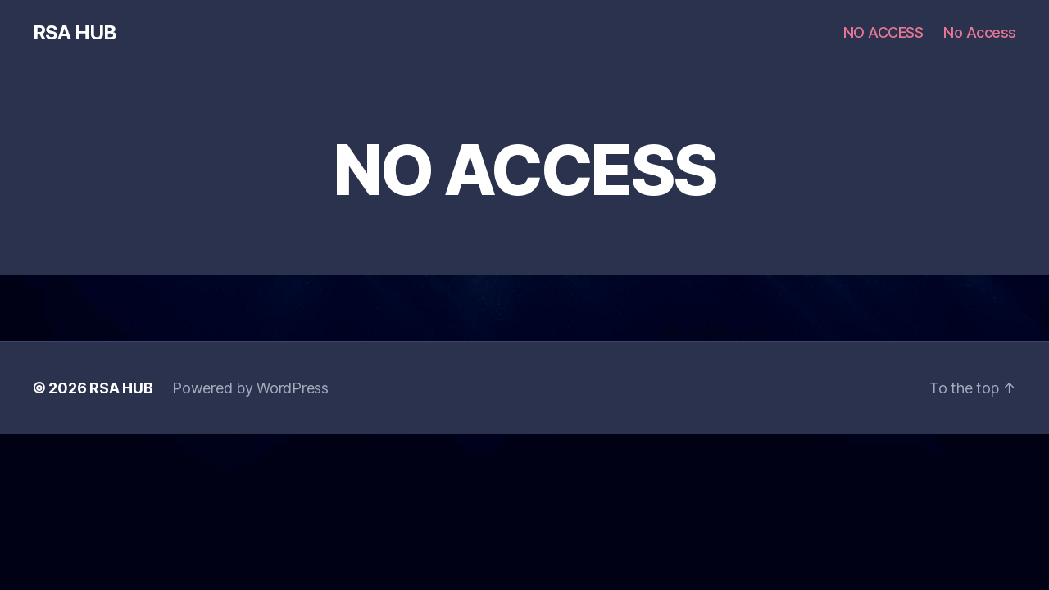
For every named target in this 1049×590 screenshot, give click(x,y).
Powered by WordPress (250, 388)
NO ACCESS (883, 32)
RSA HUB (74, 33)
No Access (979, 32)
